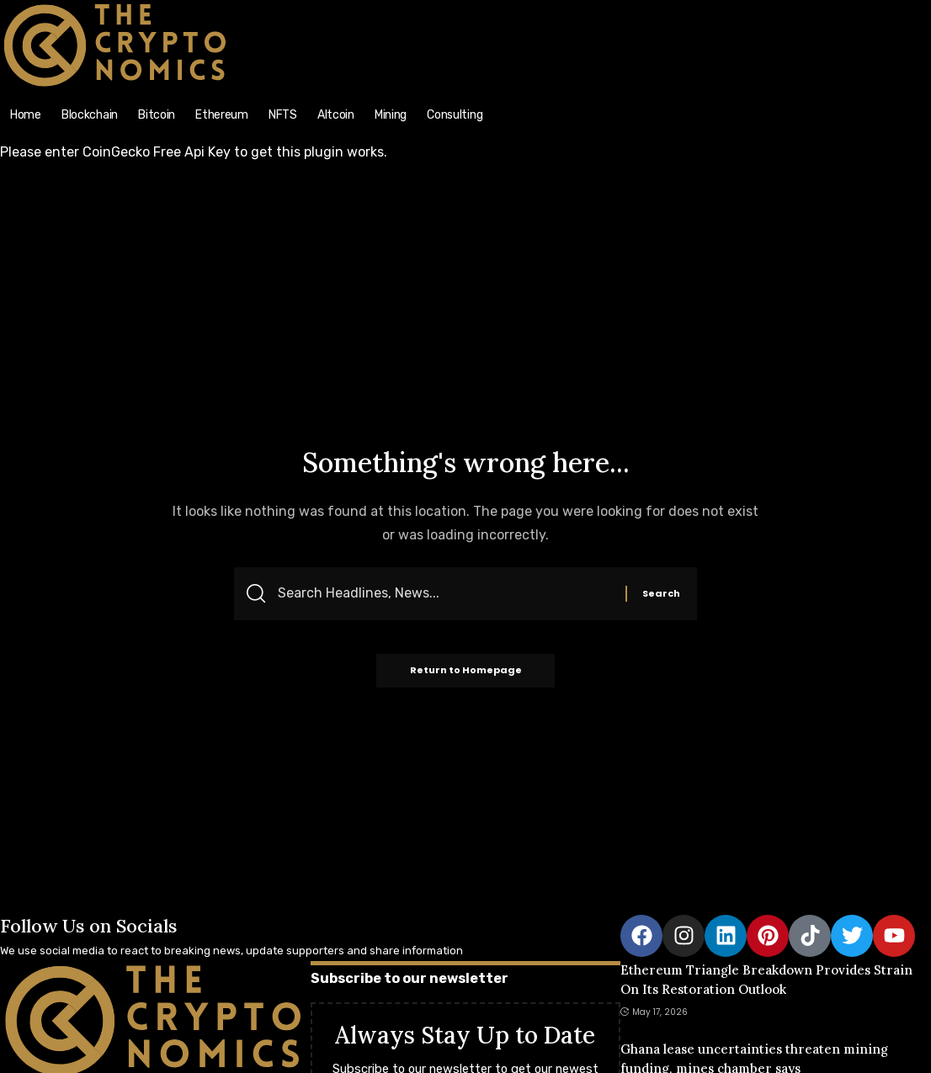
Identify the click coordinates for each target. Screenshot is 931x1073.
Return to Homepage (466, 670)
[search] (815, 9)
